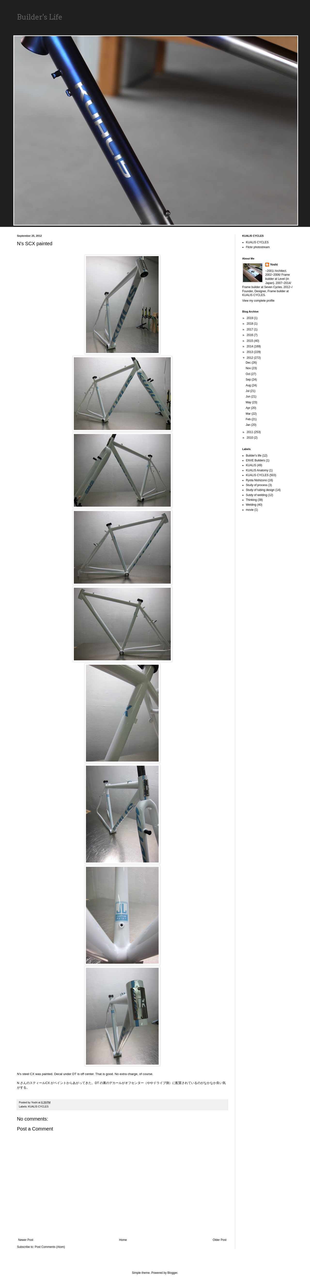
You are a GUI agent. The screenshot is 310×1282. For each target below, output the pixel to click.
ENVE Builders (255, 460)
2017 (250, 329)
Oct (248, 374)
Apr (248, 408)
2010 (250, 437)
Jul (248, 391)
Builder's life (253, 455)
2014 (250, 346)
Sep (249, 379)
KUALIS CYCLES (38, 1106)
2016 (250, 335)
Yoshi (274, 264)
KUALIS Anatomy (257, 470)
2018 (250, 323)
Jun (248, 396)
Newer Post (25, 1240)
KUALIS (251, 465)
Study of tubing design (260, 490)
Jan (248, 425)
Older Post (219, 1240)
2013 (250, 352)
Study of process (256, 485)
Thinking (251, 500)
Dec (249, 362)
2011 (250, 432)
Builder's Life (39, 17)
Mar (248, 413)
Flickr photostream (258, 247)
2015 (250, 341)
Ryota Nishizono (256, 480)
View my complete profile (258, 300)
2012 (250, 357)
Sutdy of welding (256, 495)
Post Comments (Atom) (50, 1247)
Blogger (172, 1272)
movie (250, 509)
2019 (250, 318)
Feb (248, 419)
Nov (249, 368)
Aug (249, 385)
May (249, 402)
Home (123, 1240)
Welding (251, 504)
